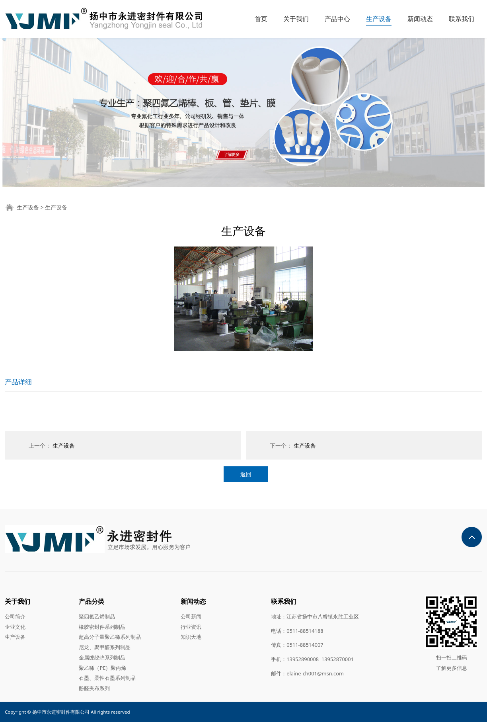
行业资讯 (191, 626)
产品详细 (18, 381)
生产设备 (379, 18)
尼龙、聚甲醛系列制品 (105, 647)
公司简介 (15, 616)
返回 (245, 474)
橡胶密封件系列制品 (102, 626)
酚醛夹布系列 (94, 688)
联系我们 (461, 18)
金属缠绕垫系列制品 (102, 657)
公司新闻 (191, 616)
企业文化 (15, 626)
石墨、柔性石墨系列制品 (107, 677)
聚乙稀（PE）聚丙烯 (102, 667)
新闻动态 (420, 18)
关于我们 (296, 18)
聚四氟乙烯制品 (97, 616)
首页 (261, 18)
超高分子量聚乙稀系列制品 (110, 636)
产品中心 (337, 18)
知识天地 (191, 636)
